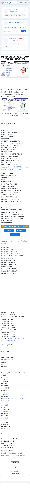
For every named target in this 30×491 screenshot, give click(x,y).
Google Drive (8, 230)
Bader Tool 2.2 (9, 455)
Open (24, 31)
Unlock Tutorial (22, 27)
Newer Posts (14, 468)
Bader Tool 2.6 (17, 453)
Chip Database (14, 27)
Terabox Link (15, 235)
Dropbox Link (20, 230)
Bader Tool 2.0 (20, 455)
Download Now (15, 462)
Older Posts (15, 473)
